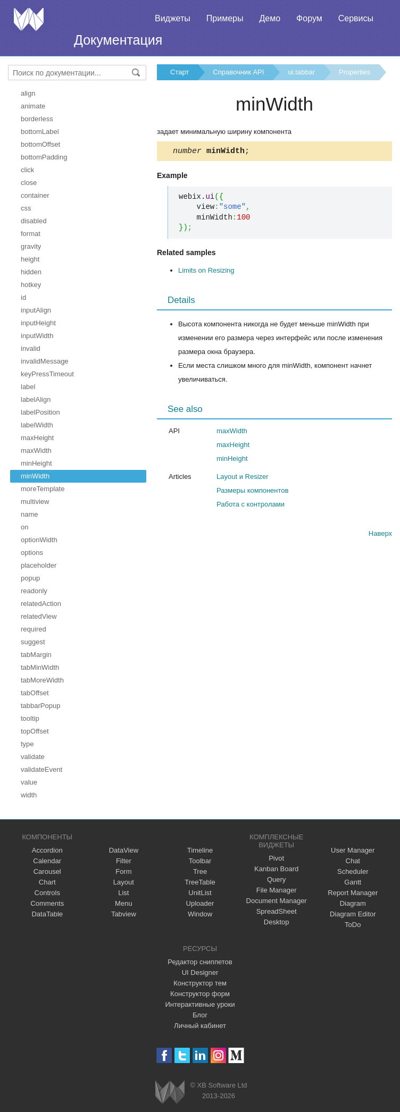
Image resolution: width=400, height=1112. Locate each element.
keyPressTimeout (47, 374)
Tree (200, 871)
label (28, 387)
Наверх (380, 535)
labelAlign (36, 399)
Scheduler (353, 871)
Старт (179, 72)
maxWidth (36, 450)
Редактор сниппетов (200, 962)
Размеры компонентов (252, 492)
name (29, 514)
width (29, 795)
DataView (123, 850)
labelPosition (40, 412)
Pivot (276, 858)
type (27, 744)
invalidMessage (45, 361)
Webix (170, 1092)
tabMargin (36, 655)
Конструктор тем (200, 983)
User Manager (352, 850)
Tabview (123, 914)
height (30, 259)
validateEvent (41, 769)
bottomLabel (40, 132)
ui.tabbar (301, 72)
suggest (33, 642)
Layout (123, 882)
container (35, 195)
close (29, 183)
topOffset (35, 731)
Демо (269, 18)
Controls (47, 893)
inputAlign (36, 310)
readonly (34, 591)
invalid (30, 348)
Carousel (47, 871)
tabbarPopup (40, 706)
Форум (309, 18)
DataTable (47, 914)
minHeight (36, 463)
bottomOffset (40, 144)
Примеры (225, 18)
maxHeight (37, 438)
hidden (31, 272)
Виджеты (172, 18)
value (29, 782)
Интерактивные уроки (200, 1004)
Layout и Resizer (242, 478)
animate (33, 106)
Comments (47, 903)
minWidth (35, 476)
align (28, 93)
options (32, 553)
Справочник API (238, 72)
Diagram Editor (353, 914)
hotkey (31, 285)
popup (30, 578)
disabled (33, 221)
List (123, 893)
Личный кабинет (200, 1026)
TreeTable (200, 882)
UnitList (199, 893)
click (27, 170)
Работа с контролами (250, 506)
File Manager (276, 890)
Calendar (47, 861)
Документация (118, 39)
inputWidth (37, 336)
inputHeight (38, 323)
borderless (37, 119)
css (26, 208)
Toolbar (200, 861)
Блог (200, 1015)
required (33, 629)
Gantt (352, 882)
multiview (35, 502)
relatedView (39, 616)
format (30, 234)
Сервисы (355, 18)
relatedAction (41, 604)
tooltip (30, 718)
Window (200, 914)
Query (276, 879)
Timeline (200, 850)
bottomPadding (44, 157)
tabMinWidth (40, 667)
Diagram (353, 903)
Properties (354, 72)
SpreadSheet (276, 911)
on (24, 527)
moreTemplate (42, 489)
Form (123, 871)
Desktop (276, 922)
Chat (353, 861)
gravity (31, 246)
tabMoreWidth (42, 680)
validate (33, 757)
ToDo (353, 925)
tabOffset (35, 693)
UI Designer (200, 972)
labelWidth (37, 425)
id (23, 297)
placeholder (38, 565)
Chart (47, 882)
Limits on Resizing (206, 272)
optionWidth (39, 540)
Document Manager (276, 901)
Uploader (200, 903)
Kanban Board (276, 869)
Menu (123, 903)
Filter (123, 861)
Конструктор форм (200, 994)
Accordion (47, 850)
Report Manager (353, 893)
